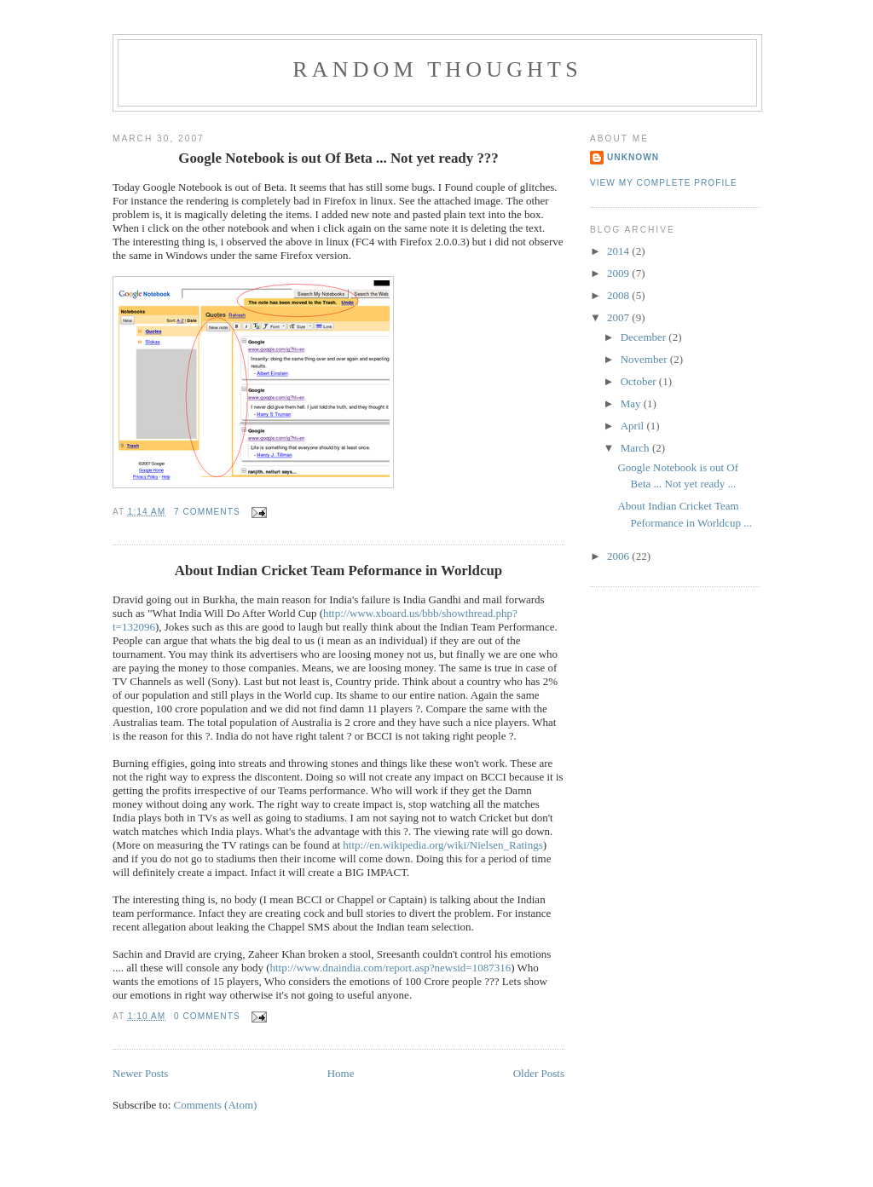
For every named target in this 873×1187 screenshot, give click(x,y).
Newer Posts (140, 1073)
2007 (619, 317)
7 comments (207, 511)
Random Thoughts (437, 69)
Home (341, 1073)
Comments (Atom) (215, 1104)
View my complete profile (663, 182)
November (645, 359)
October (640, 381)
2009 (619, 273)
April (634, 425)
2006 (619, 556)
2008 (619, 295)
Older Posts (538, 1073)
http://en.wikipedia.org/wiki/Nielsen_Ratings (442, 844)
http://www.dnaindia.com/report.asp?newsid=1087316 (391, 967)
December (645, 337)
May (632, 403)
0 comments (207, 1016)
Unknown (633, 157)
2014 (619, 251)
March (636, 447)
